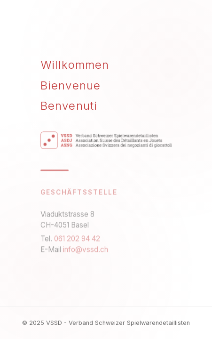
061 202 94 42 (77, 239)
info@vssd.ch (85, 250)
